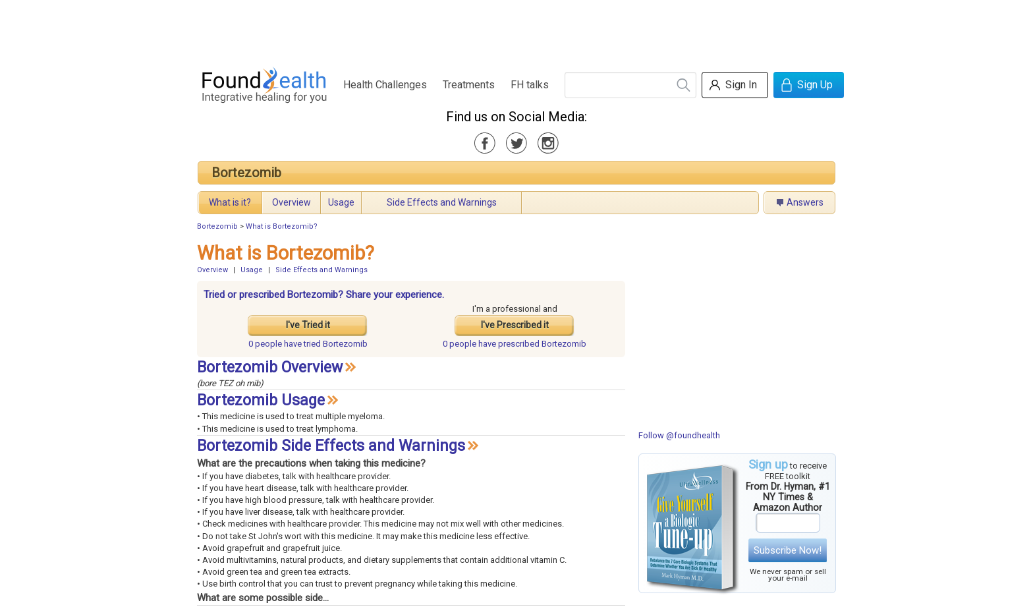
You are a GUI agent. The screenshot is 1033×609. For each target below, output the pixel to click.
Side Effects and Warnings (442, 202)
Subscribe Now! (788, 550)
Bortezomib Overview (270, 367)
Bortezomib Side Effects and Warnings (331, 446)
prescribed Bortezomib (514, 344)
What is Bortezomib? (282, 226)
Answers (805, 202)
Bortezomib (246, 173)
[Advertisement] (516, 29)
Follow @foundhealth (679, 435)
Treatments (469, 84)
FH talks (530, 84)
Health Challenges (385, 84)
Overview (291, 202)
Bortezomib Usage (261, 400)
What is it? (230, 202)
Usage (341, 202)
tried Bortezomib (308, 344)
